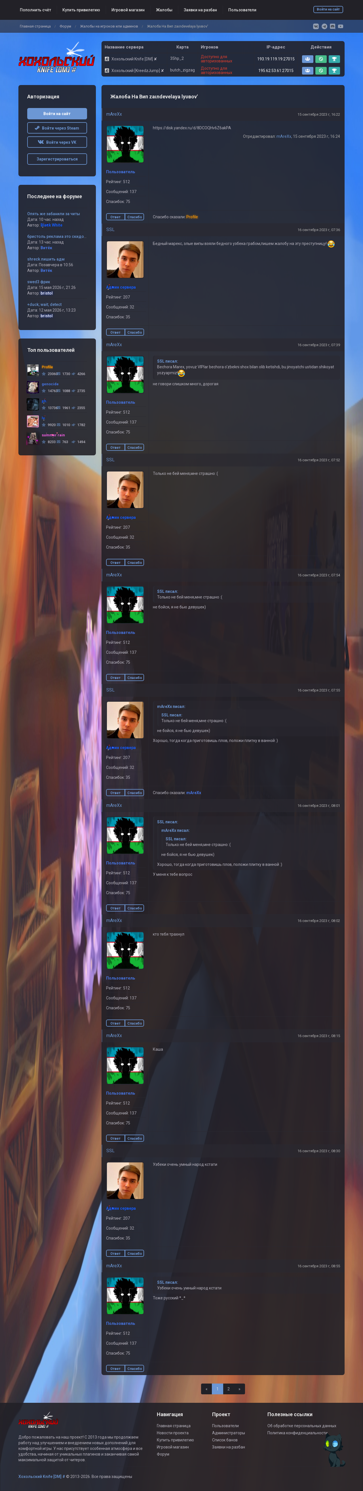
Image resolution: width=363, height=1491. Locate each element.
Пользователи (242, 10)
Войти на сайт (328, 9)
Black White (51, 225)
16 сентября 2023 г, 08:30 (318, 1151)
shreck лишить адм (46, 259)
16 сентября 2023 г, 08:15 (318, 1036)
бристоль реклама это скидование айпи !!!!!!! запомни (79, 236)
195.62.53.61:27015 (276, 70)
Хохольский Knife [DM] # (41, 1476)
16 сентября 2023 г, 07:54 (318, 575)
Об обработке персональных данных (301, 1426)
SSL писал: (167, 361)
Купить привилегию (81, 10)
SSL (110, 229)
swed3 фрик (38, 282)
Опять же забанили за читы (53, 214)
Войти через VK (57, 142)
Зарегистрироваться (57, 159)
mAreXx (114, 114)
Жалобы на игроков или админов (109, 26)
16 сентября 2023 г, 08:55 (318, 1266)
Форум (65, 26)
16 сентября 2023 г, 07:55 (318, 690)
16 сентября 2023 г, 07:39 (318, 345)
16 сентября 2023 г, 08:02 (318, 921)
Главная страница (35, 26)
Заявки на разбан (200, 10)
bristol (47, 293)
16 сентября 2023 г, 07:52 (318, 460)
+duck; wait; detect (44, 304)
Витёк (46, 248)
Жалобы (164, 10)
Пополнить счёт (35, 10)
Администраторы (228, 1433)
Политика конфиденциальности (297, 1433)
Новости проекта (173, 1433)
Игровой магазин (128, 10)
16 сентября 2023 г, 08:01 (318, 805)
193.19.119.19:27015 (276, 59)
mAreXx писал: (171, 706)
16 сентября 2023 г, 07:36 (318, 230)
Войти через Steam (57, 128)
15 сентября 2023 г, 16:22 (318, 114)
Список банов (225, 1440)
